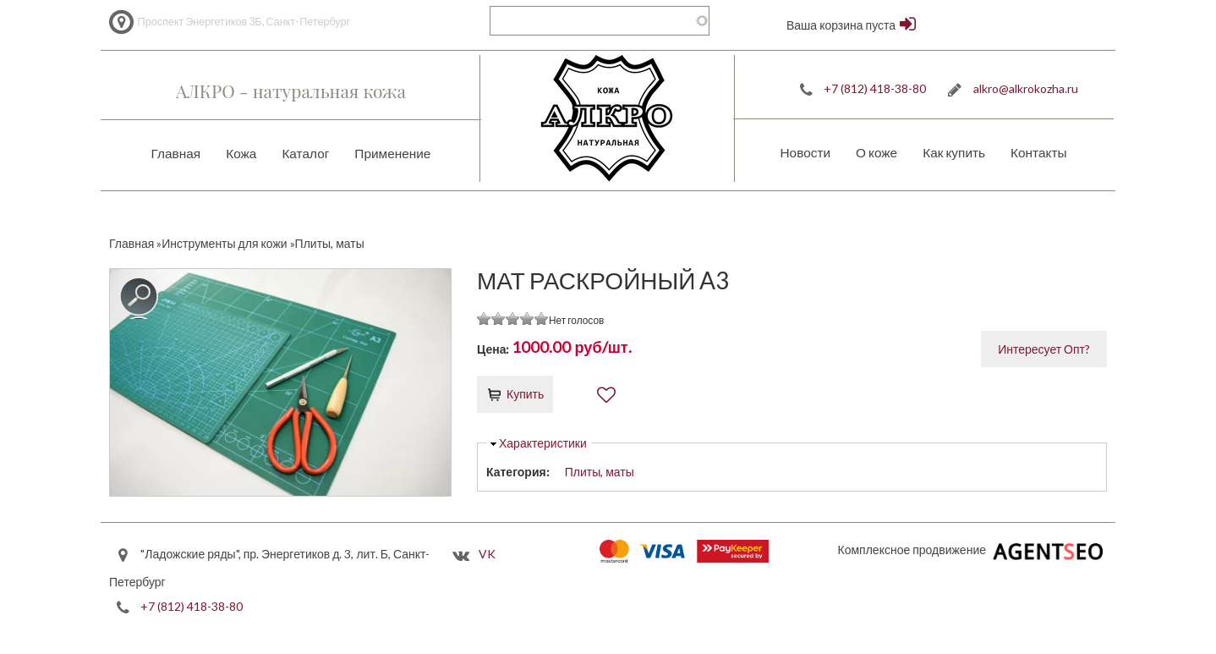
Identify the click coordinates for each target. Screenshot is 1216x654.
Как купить (954, 152)
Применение (392, 153)
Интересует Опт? (1044, 349)
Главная (176, 153)
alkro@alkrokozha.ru (1025, 88)
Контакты (1038, 152)
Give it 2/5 (498, 318)
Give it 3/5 (513, 318)
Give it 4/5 (527, 318)
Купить (525, 394)
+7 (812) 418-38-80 (875, 88)
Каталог (305, 153)
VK (487, 554)
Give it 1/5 (484, 318)
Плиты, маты (599, 471)
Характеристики (543, 443)
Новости (805, 152)
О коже (876, 152)
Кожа (241, 153)
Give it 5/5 (541, 318)
